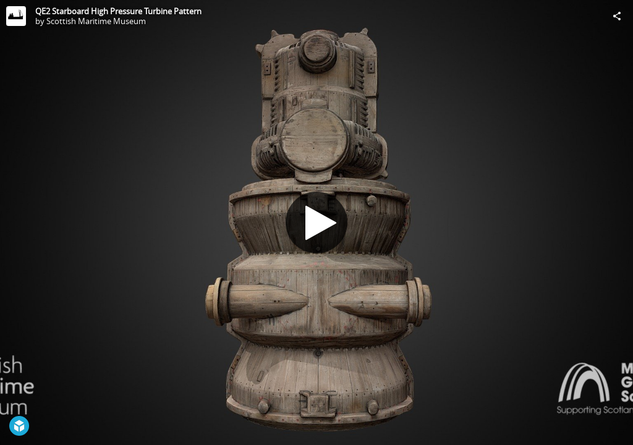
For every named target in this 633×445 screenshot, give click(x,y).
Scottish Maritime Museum (96, 21)
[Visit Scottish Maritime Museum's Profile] (16, 16)
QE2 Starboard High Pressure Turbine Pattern (118, 11)
